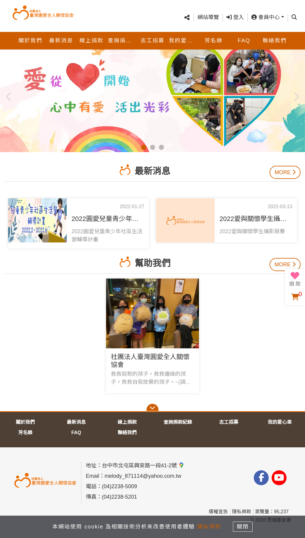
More (285, 172)
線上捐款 (91, 35)
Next (296, 95)
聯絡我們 (275, 35)
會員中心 (265, 14)
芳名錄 (213, 35)
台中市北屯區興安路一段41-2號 (143, 466)
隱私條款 (241, 511)
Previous (9, 95)
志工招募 (152, 35)
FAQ (244, 35)
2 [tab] (152, 148)
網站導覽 (208, 14)
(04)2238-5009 (119, 486)
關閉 (243, 527)
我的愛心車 (183, 35)
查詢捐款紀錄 (122, 35)
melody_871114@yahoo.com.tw (143, 476)
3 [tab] (161, 148)
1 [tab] (144, 148)
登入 (235, 14)
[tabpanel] (152, 95)
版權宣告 (218, 511)
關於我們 (30, 35)
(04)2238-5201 (119, 497)
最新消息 (61, 35)
